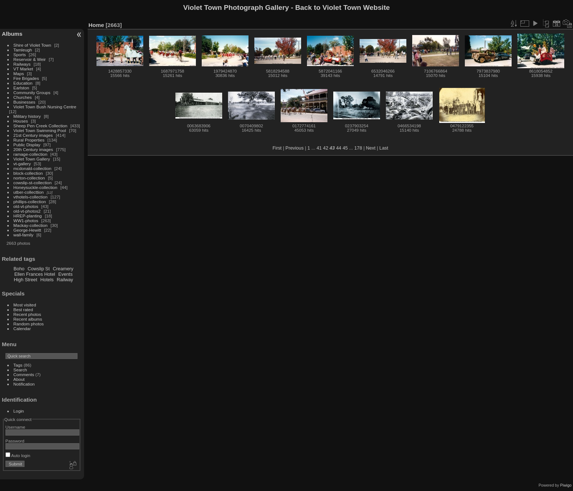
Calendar (22, 328)
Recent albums (28, 319)
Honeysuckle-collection (35, 187)
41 (319, 148)
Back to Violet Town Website (342, 7)
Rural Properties (29, 140)
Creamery (63, 268)
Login (19, 411)
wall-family (24, 234)
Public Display (27, 144)
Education (23, 83)
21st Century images (33, 135)
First (277, 148)
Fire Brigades (26, 78)
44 (338, 148)
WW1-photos (26, 220)
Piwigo (566, 485)
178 (358, 148)
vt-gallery (22, 163)
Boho (19, 268)
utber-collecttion (29, 192)
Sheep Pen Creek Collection (41, 125)
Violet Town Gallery (32, 158)
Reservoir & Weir (30, 59)
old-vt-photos (26, 206)
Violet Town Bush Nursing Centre (45, 106)
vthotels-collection (31, 196)
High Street (25, 279)
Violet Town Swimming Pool (40, 130)
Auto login (17, 455)
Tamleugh (23, 49)
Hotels (46, 279)
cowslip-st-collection (33, 182)
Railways (22, 64)
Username (15, 427)
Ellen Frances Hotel (34, 274)
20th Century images (33, 149)
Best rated (23, 309)
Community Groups (32, 92)
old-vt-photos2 (27, 211)
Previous (294, 148)
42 (325, 148)
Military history (27, 116)
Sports (20, 54)
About (19, 379)
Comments (24, 374)
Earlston (21, 87)
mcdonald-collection (33, 168)
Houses (21, 121)
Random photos (29, 323)
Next (370, 148)
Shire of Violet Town (33, 45)
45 (345, 148)
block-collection (28, 173)
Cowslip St (39, 268)
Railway (65, 279)
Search (20, 369)
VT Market (23, 68)
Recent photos (27, 314)
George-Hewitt (27, 230)
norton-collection (29, 177)
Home (96, 25)
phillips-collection (30, 201)
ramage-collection (31, 154)
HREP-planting (28, 215)
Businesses (24, 102)
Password (14, 440)
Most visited (25, 304)
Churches (23, 97)
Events (65, 274)
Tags (18, 365)
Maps (19, 73)
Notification (24, 384)
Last (383, 148)
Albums (12, 34)
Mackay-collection (31, 225)
